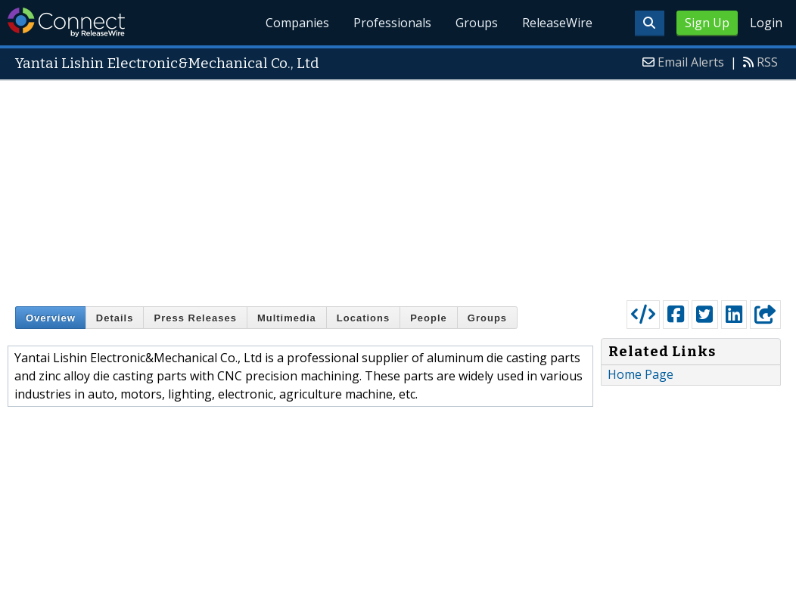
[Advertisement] (398, 187)
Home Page (640, 374)
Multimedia (286, 318)
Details (115, 318)
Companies (298, 22)
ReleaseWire (557, 22)
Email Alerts (691, 62)
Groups (477, 22)
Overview (51, 318)
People (428, 318)
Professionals (392, 22)
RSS (767, 62)
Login (766, 22)
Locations (363, 318)
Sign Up (707, 22)
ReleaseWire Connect (66, 22)
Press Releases (195, 318)
